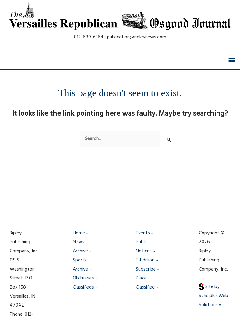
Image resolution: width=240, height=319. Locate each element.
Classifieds (83, 287)
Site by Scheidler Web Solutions (213, 296)
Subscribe (146, 269)
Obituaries (83, 278)
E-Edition (145, 260)
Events (143, 233)
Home (79, 233)
